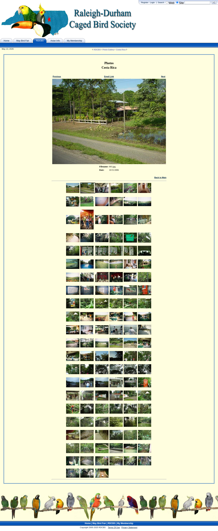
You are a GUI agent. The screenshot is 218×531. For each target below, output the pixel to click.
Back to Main (160, 177)
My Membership (125, 523)
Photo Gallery (108, 50)
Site (181, 2)
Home (88, 523)
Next (163, 76)
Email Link (109, 76)
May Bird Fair (99, 523)
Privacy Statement (129, 527)
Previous (57, 76)
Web (171, 2)
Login (152, 2)
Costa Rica (121, 50)
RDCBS (97, 50)
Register (144, 2)
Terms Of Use (114, 527)
